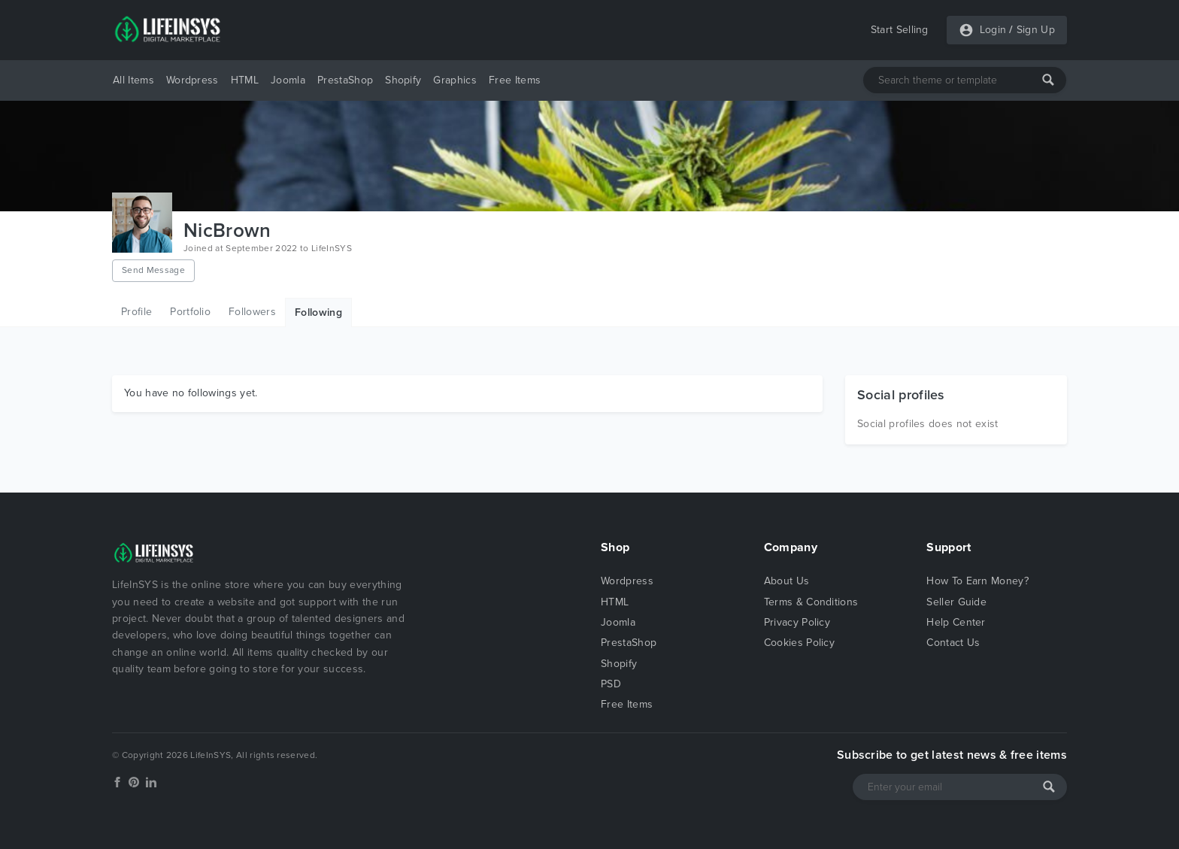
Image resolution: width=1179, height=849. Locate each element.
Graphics (455, 80)
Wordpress (192, 80)
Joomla (288, 80)
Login (993, 29)
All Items (133, 80)
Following (318, 312)
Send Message (153, 270)
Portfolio (190, 311)
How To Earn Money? (977, 581)
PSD (611, 684)
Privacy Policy (797, 622)
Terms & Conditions (811, 602)
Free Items (515, 80)
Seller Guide (956, 602)
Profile (136, 311)
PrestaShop (345, 80)
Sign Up (1036, 29)
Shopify (403, 80)
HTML (245, 80)
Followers (252, 311)
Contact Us (953, 642)
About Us (787, 581)
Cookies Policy (799, 642)
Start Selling (900, 29)
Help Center (956, 622)
